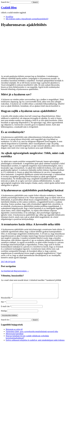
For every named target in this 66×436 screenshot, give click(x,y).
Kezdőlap (9, 17)
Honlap (4, 314)
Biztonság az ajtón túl (14, 332)
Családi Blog (9, 7)
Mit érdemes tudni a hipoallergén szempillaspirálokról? (27, 19)
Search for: (5, 2)
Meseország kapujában (14, 337)
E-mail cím (6, 309)
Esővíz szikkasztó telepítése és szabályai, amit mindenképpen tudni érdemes (35, 343)
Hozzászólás (6, 301)
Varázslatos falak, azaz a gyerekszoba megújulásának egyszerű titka (32, 334)
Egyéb (12, 262)
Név (3, 305)
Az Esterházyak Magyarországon (15, 271)
